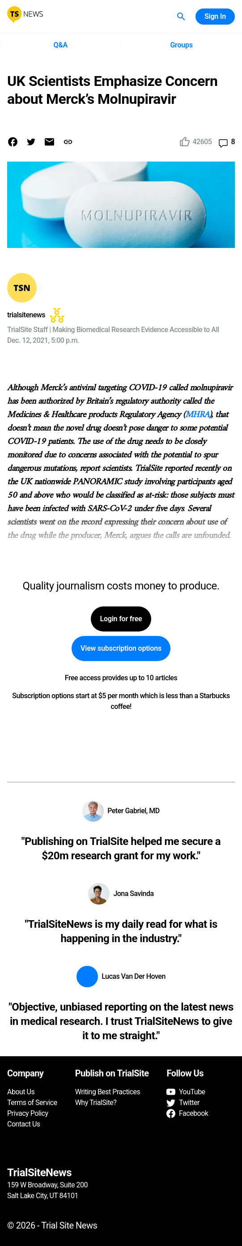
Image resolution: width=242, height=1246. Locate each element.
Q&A (60, 45)
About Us (20, 1092)
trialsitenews (26, 315)
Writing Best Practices (107, 1092)
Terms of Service (32, 1102)
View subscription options (121, 648)
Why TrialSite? (96, 1102)
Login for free (121, 619)
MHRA (197, 415)
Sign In (215, 17)
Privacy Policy (27, 1113)
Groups (181, 45)
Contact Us (23, 1124)
